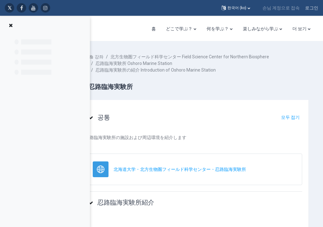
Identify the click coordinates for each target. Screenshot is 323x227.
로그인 (311, 7)
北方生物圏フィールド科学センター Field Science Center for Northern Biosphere (208, 56)
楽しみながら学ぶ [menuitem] (260, 28)
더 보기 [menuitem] (299, 28)
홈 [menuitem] (153, 28)
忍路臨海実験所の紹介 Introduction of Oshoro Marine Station (175, 70)
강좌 (118, 56)
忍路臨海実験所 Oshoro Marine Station (153, 63)
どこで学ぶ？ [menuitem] (179, 28)
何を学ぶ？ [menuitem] (218, 28)
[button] (235, 8)
